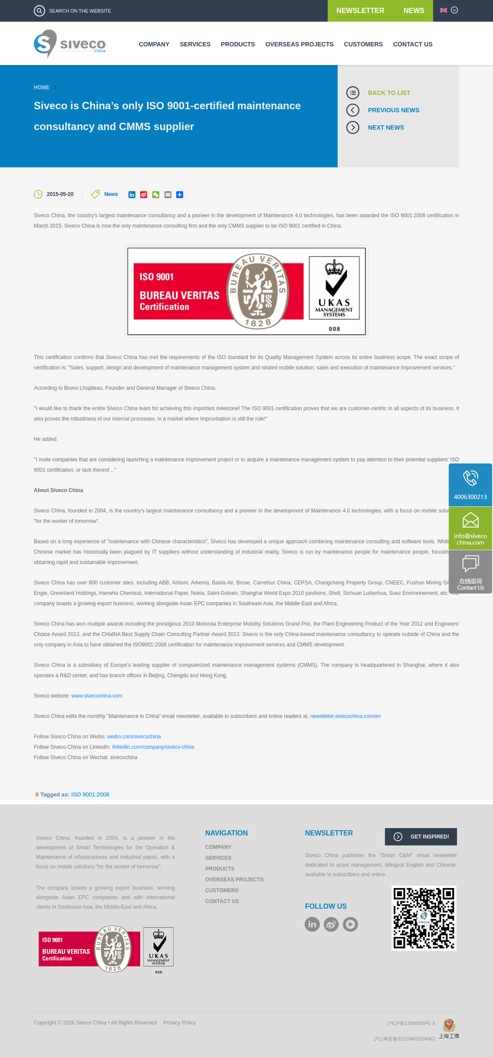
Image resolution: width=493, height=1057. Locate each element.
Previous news (393, 110)
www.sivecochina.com (97, 696)
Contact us (413, 44)
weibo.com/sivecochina (134, 737)
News (414, 10)
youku (350, 924)
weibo (331, 924)
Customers (363, 44)
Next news (386, 127)
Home (41, 88)
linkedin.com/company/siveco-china (153, 747)
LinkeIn (312, 924)
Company (154, 44)
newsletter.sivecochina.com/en (345, 716)
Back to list (389, 92)
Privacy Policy (180, 1023)
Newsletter (361, 10)
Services (195, 44)
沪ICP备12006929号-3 (413, 1023)
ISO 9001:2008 (90, 794)
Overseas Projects (300, 44)
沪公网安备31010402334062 (406, 1038)
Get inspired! (430, 837)
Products (238, 44)
